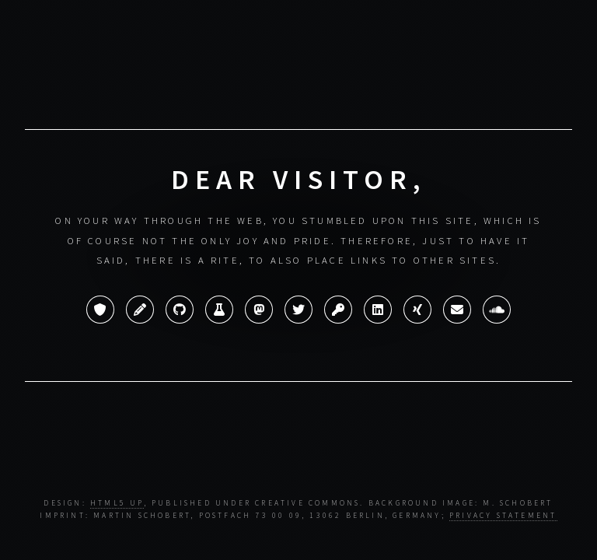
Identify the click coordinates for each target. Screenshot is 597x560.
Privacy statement (503, 515)
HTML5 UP (117, 503)
